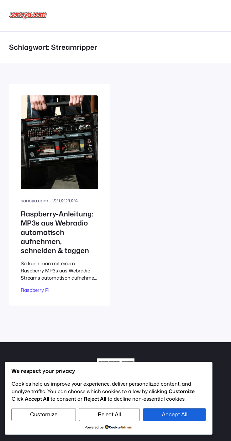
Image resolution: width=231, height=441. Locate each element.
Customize (43, 414)
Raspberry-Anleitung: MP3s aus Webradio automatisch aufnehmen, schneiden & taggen (57, 232)
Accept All (174, 414)
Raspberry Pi (35, 289)
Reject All (109, 414)
